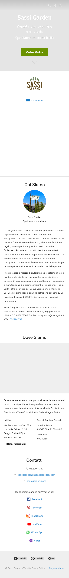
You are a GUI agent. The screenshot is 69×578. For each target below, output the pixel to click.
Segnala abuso (56, 568)
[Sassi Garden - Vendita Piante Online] (34, 85)
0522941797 (16, 319)
